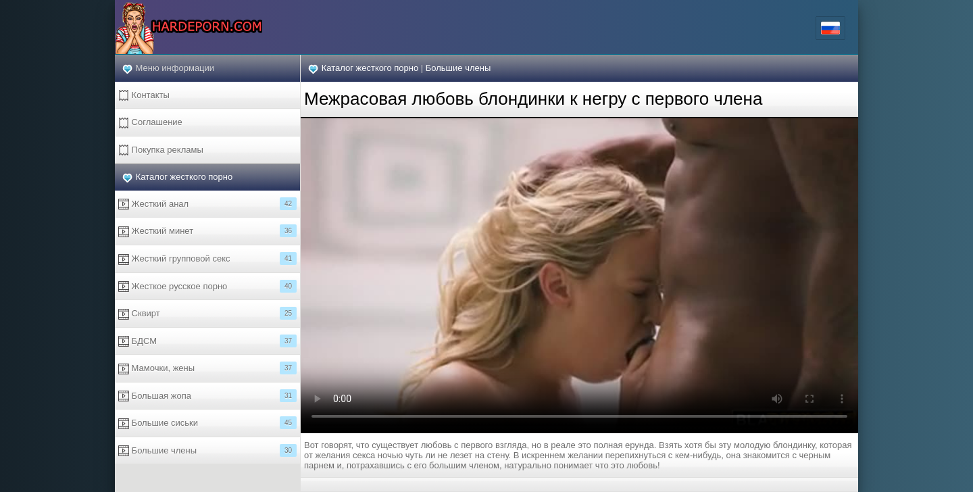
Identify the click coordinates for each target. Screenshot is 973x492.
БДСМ (207, 341)
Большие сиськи (207, 422)
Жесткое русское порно (207, 286)
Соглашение (150, 122)
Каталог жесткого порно (184, 177)
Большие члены (207, 450)
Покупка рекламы (160, 150)
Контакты (144, 95)
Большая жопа (207, 395)
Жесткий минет (207, 230)
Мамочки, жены (207, 368)
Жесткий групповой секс (207, 258)
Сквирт (207, 313)
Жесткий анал (207, 203)
